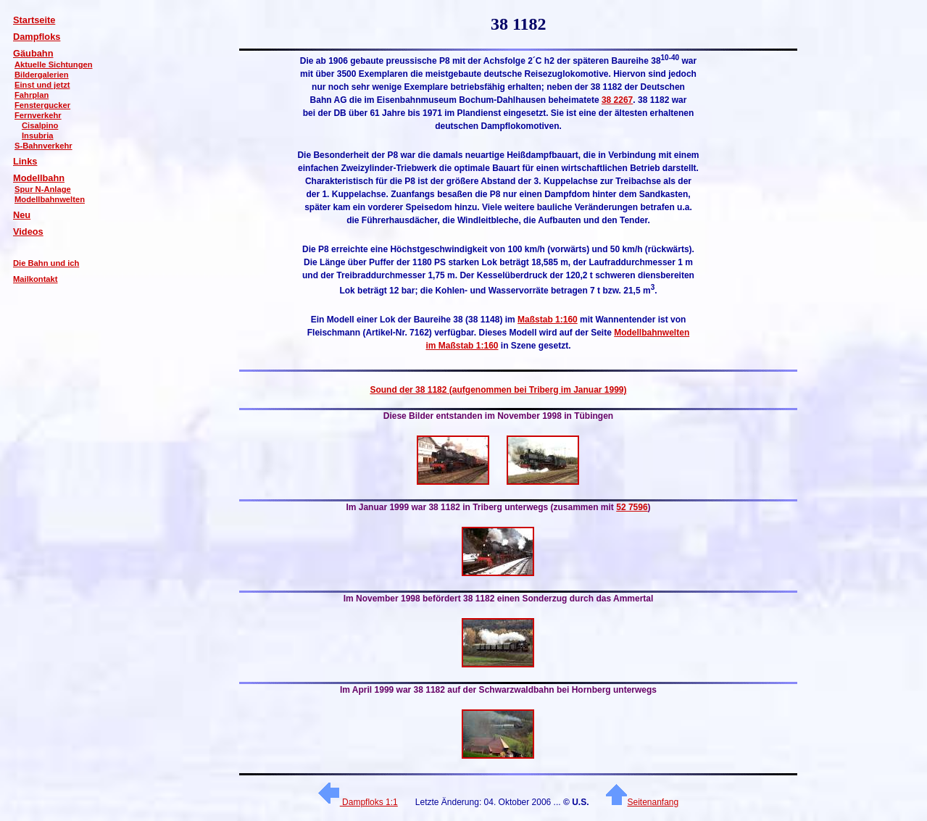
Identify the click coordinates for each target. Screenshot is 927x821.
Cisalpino (40, 125)
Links (25, 161)
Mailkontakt (35, 279)
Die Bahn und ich (46, 263)
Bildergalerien (41, 74)
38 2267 (617, 100)
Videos (28, 231)
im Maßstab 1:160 (461, 346)
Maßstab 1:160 (547, 319)
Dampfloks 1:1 (358, 802)
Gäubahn (33, 53)
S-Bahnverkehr (43, 145)
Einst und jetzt (42, 84)
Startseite (34, 19)
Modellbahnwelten (49, 199)
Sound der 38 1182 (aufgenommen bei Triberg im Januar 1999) (498, 390)
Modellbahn (39, 177)
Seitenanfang (642, 802)
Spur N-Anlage (42, 189)
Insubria (38, 135)
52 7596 (631, 507)
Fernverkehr (38, 115)
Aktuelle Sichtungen (53, 64)
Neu (21, 214)
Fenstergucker (42, 105)
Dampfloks (36, 36)
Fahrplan (31, 95)
